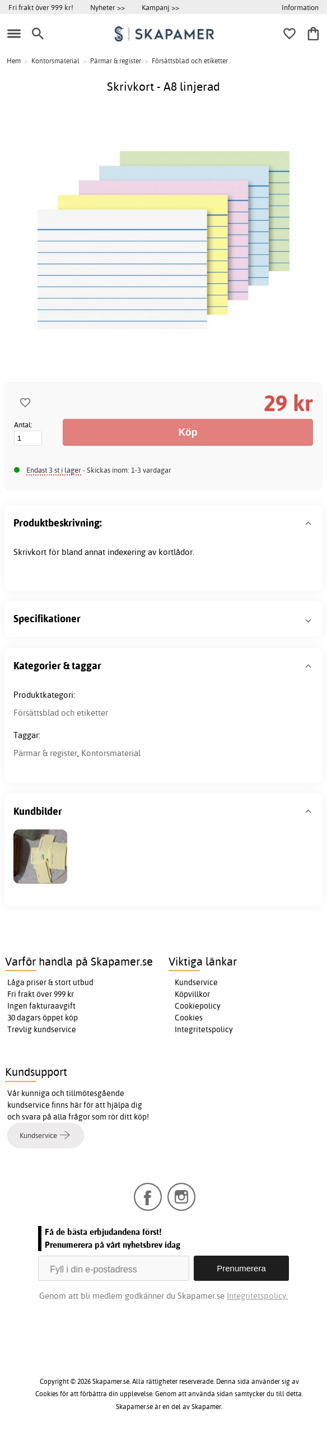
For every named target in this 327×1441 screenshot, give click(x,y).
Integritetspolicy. (257, 1295)
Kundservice (196, 982)
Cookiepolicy (198, 1006)
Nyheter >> (107, 7)
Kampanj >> (160, 7)
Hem (14, 61)
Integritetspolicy (204, 1029)
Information (300, 7)
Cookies (189, 1018)
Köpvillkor (192, 994)
